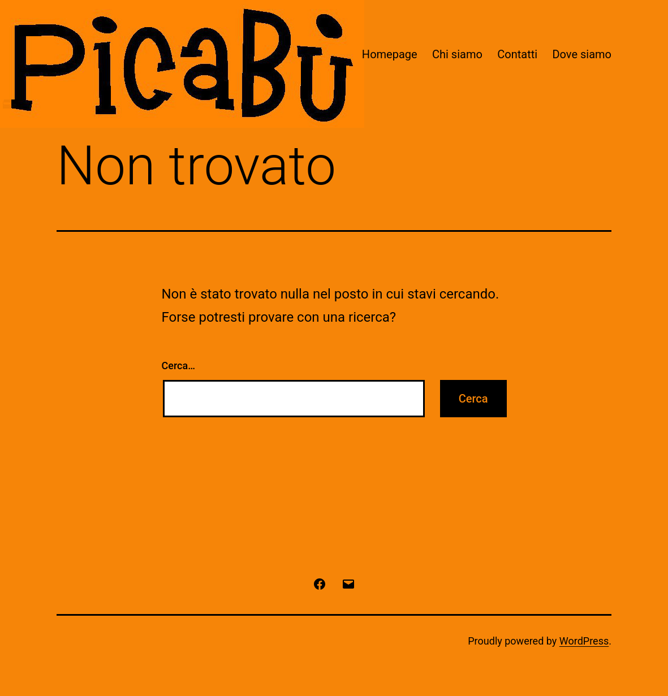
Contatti (517, 54)
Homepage (389, 54)
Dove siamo (581, 54)
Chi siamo (457, 54)
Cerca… (178, 365)
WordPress (584, 641)
